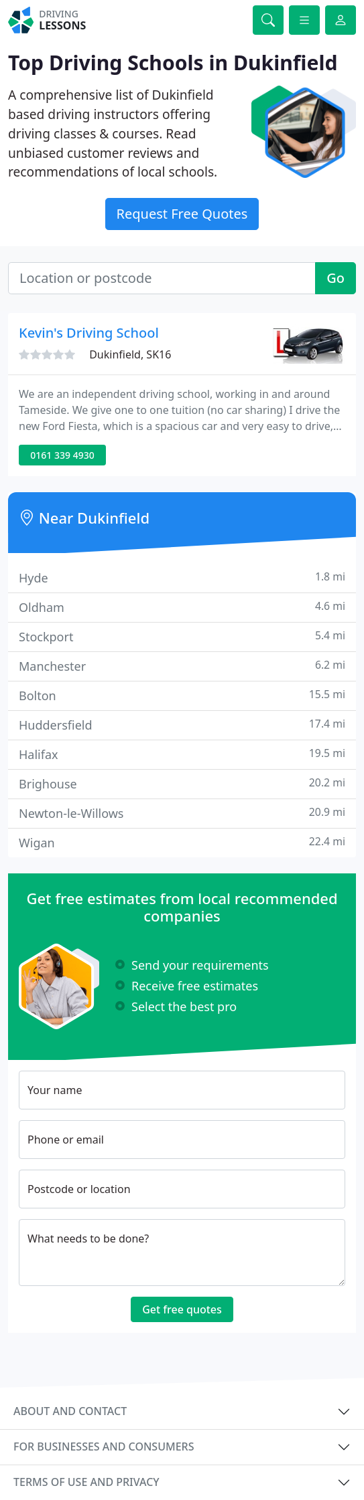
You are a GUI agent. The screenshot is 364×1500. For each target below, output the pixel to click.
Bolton (182, 695)
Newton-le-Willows (182, 813)
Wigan (182, 842)
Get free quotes (182, 1309)
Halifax (182, 754)
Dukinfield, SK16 (130, 354)
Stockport (182, 636)
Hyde (182, 577)
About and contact (70, 1411)
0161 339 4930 (62, 455)
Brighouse (182, 783)
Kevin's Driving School (89, 333)
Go (335, 278)
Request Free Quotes (182, 214)
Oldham (182, 607)
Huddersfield (182, 724)
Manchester (182, 665)
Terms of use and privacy (86, 1482)
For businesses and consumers (103, 1446)
